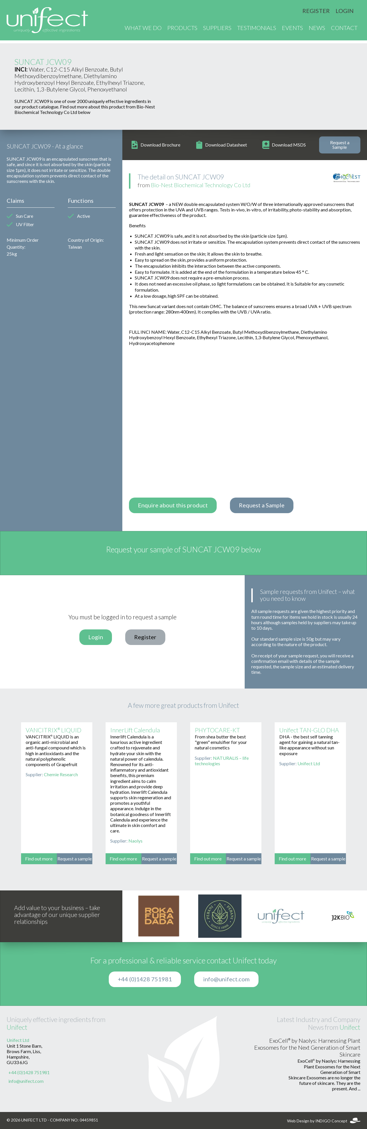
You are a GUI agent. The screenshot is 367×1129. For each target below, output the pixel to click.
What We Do (143, 29)
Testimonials (256, 29)
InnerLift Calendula (135, 730)
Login (345, 11)
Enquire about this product (173, 505)
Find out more (39, 858)
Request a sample (74, 858)
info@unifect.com (226, 979)
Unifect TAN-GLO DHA (309, 730)
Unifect (17, 1027)
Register (316, 11)
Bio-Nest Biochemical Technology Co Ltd (200, 185)
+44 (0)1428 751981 (145, 979)
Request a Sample (339, 144)
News (317, 29)
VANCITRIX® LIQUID (53, 730)
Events (292, 29)
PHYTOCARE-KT (217, 730)
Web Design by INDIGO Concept (323, 1121)
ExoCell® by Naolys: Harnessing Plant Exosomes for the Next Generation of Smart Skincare (307, 1047)
